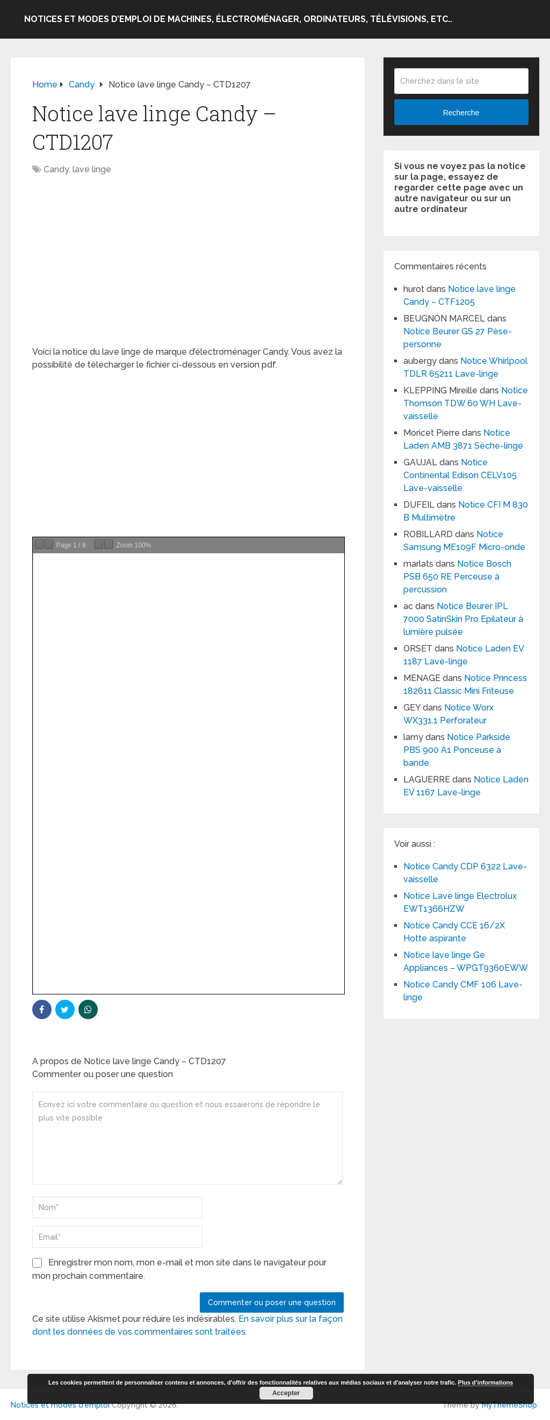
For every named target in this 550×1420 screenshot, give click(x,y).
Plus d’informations (485, 1382)
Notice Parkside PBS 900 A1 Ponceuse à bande (456, 750)
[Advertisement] (188, 266)
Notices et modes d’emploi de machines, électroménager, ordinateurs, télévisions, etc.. (238, 19)
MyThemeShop (509, 1405)
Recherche (461, 112)
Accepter (286, 1393)
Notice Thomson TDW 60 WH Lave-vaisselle (465, 403)
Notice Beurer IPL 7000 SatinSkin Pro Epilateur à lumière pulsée (464, 619)
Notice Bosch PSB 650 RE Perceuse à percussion (457, 577)
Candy (56, 169)
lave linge (92, 169)
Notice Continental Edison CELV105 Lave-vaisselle (460, 475)
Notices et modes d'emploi (60, 1405)
